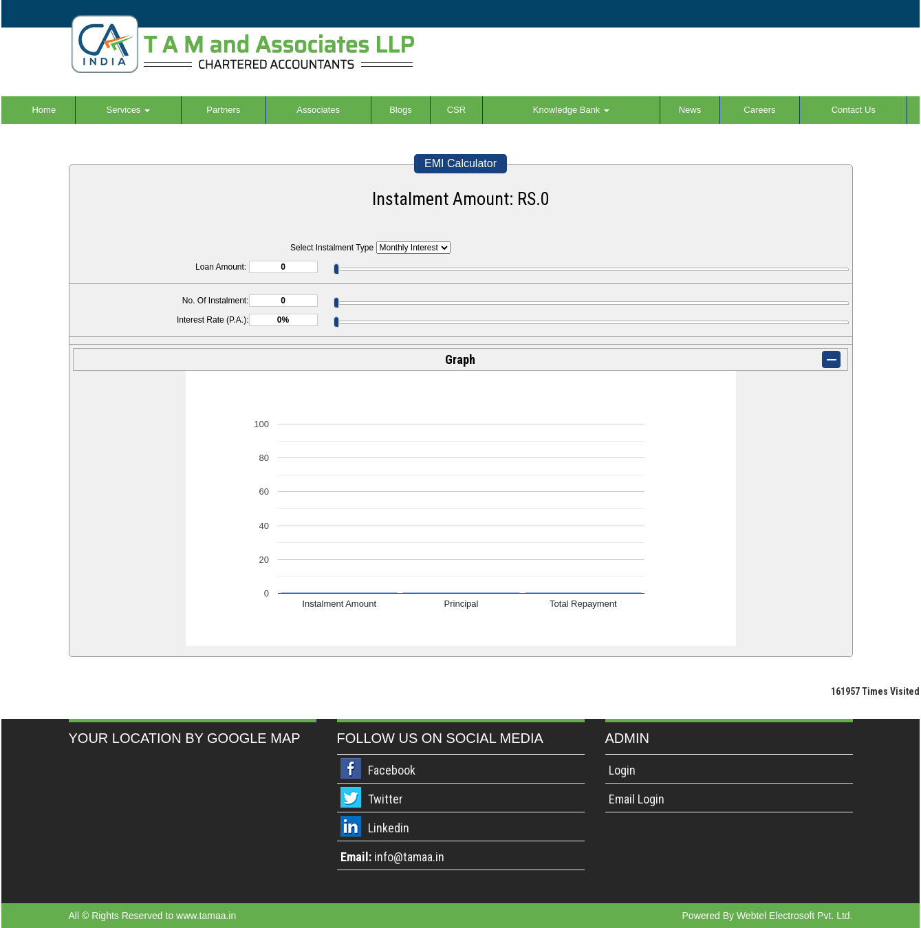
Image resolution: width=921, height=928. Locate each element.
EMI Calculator (460, 163)
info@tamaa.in (409, 857)
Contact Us (854, 110)
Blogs (400, 110)
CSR (456, 110)
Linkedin (388, 828)
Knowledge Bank (571, 110)
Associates (318, 110)
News (690, 110)
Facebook (391, 770)
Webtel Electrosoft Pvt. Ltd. (795, 915)
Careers (759, 110)
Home (44, 110)
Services (128, 110)
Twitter (385, 799)
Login (622, 770)
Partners (223, 110)
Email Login (636, 799)
